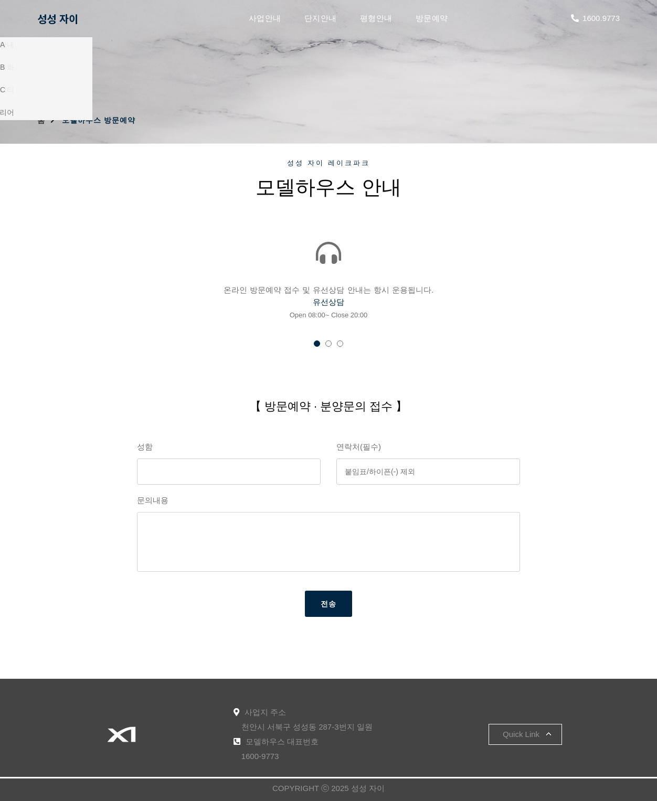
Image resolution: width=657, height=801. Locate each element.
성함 (145, 446)
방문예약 (432, 18)
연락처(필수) (358, 446)
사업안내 (265, 18)
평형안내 (376, 18)
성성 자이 (57, 18)
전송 (328, 604)
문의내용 (152, 500)
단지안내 (320, 18)
